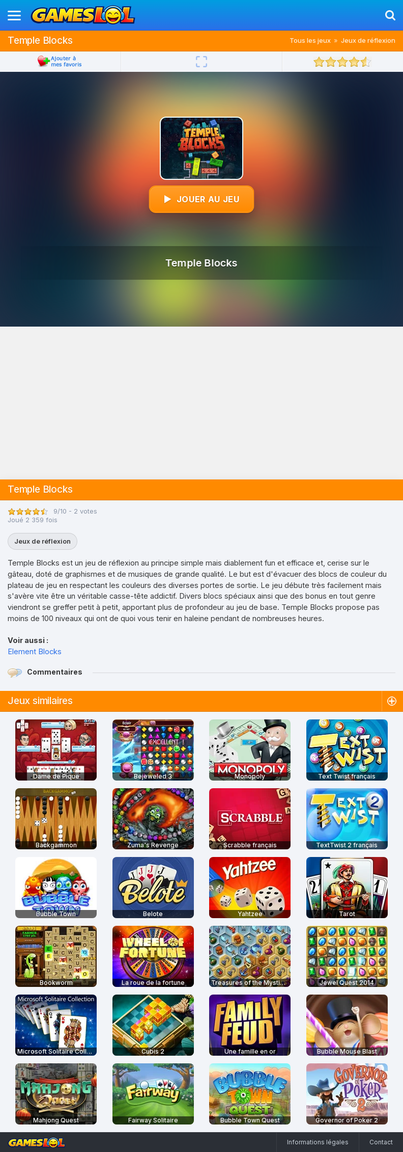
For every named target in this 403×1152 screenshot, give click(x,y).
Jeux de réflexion (368, 40)
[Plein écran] (201, 61)
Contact (381, 1142)
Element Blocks (35, 651)
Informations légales (318, 1142)
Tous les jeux (310, 40)
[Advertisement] (201, 403)
